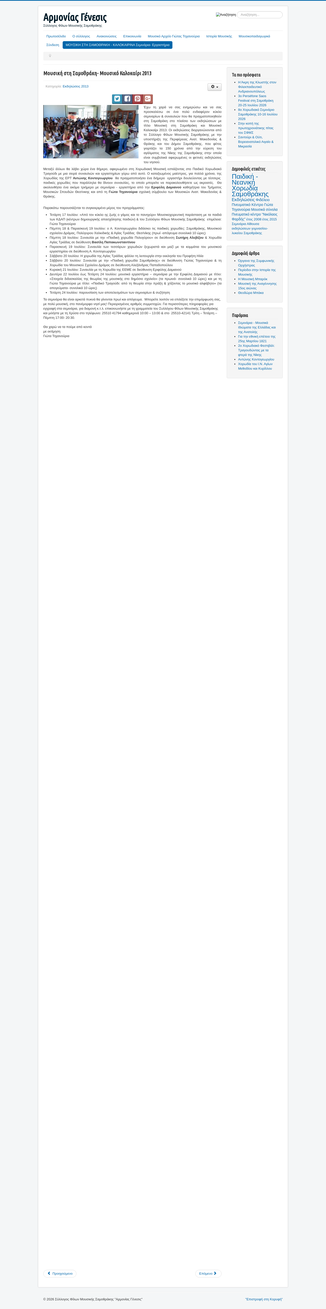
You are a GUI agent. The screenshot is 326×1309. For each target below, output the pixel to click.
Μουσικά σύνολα (264, 209)
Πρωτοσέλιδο (56, 36)
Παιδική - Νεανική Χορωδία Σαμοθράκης (250, 185)
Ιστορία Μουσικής (219, 36)
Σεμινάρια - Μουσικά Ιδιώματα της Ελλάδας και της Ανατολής (257, 327)
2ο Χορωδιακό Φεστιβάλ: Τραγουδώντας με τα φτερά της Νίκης (256, 350)
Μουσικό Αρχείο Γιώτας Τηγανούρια (174, 36)
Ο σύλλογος (81, 36)
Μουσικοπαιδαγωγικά (254, 36)
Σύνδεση (52, 45)
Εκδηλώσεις (243, 199)
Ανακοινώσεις (107, 36)
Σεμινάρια (239, 224)
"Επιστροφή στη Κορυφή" (264, 1299)
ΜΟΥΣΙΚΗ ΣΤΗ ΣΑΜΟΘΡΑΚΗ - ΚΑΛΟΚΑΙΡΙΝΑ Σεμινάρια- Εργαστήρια (118, 45)
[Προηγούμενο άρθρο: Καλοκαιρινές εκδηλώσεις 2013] (59, 1273)
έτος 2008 (253, 219)
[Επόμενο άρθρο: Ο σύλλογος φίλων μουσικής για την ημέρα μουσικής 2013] (208, 1273)
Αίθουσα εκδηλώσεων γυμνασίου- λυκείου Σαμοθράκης (250, 228)
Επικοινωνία (132, 36)
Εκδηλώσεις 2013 (75, 86)
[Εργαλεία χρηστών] (215, 87)
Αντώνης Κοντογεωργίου (256, 359)
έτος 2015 (269, 219)
